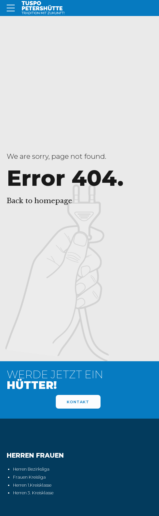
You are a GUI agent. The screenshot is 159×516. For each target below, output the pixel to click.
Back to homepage (39, 200)
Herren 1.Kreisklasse (32, 485)
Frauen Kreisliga (29, 477)
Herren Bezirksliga (31, 469)
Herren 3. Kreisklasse (33, 493)
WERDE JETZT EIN (55, 380)
